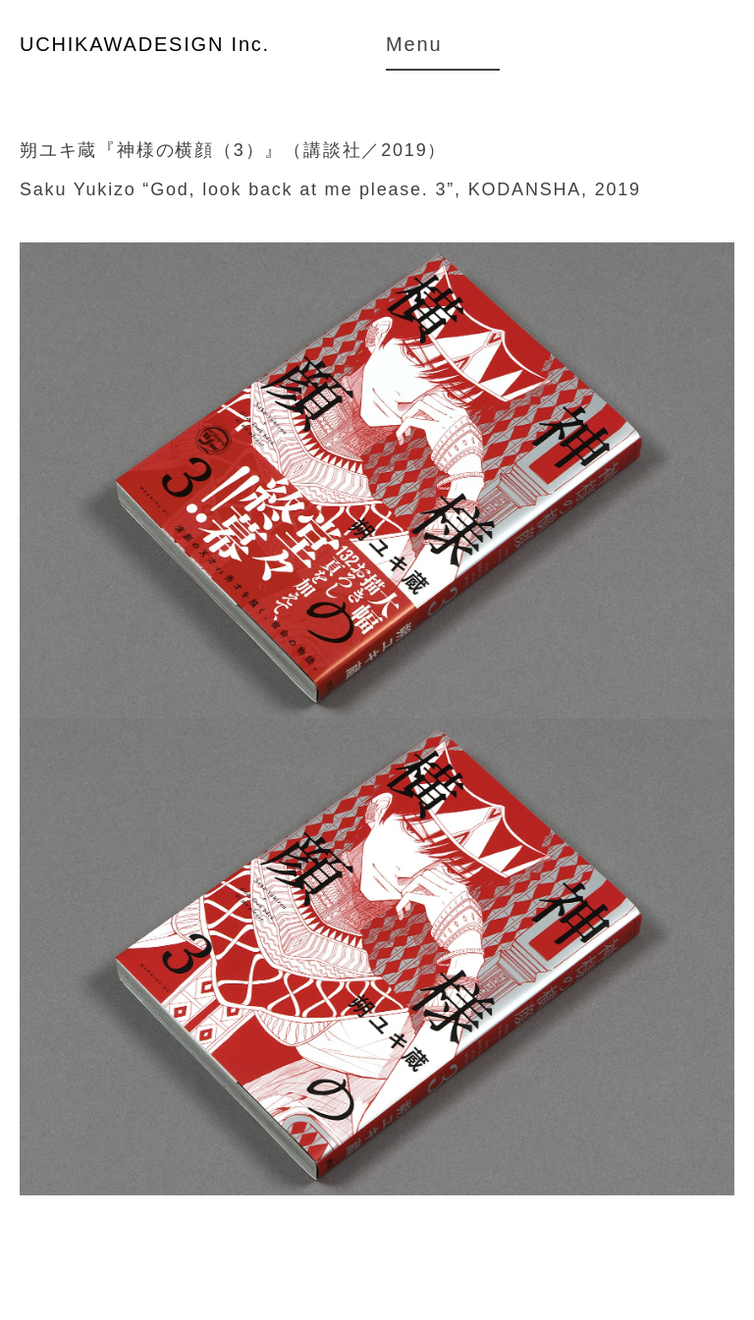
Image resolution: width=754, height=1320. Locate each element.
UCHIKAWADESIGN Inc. (145, 44)
